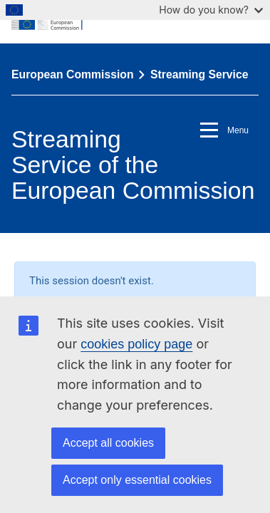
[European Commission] (135, 21)
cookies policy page (136, 344)
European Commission (72, 74)
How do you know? (211, 10)
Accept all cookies (108, 443)
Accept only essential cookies (137, 480)
